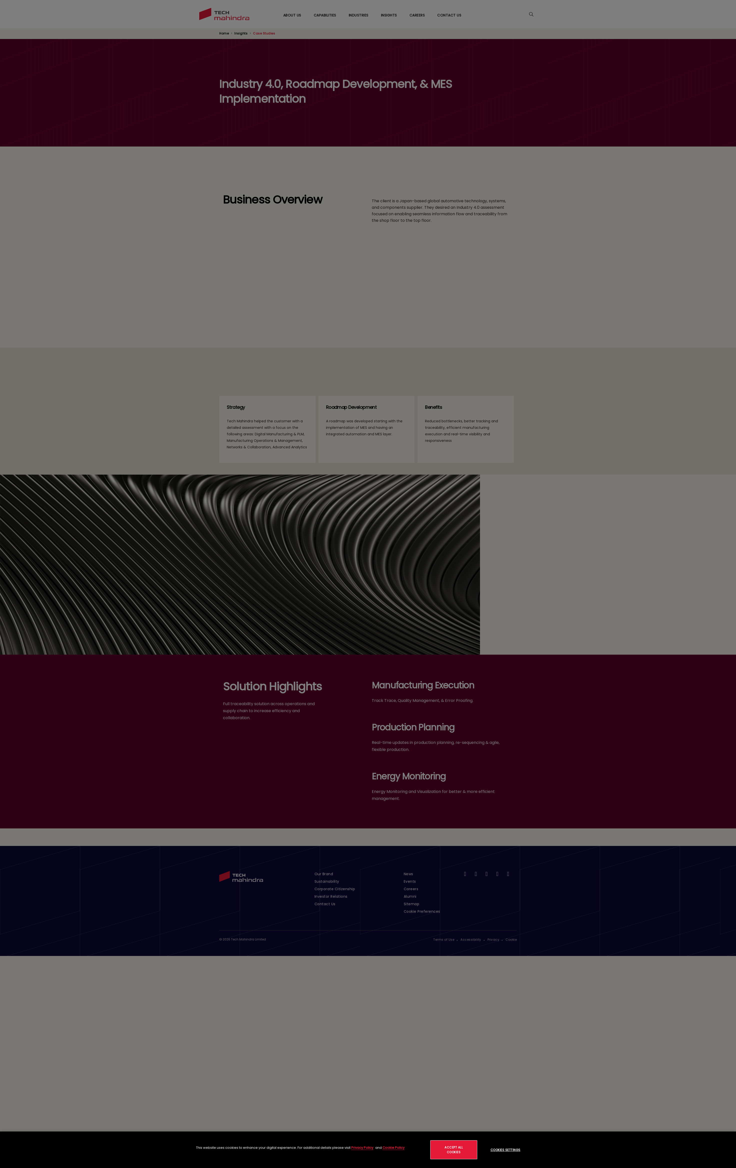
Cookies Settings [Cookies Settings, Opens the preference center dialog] (505, 1150)
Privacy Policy (362, 1147)
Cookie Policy (393, 1147)
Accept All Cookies (453, 1149)
